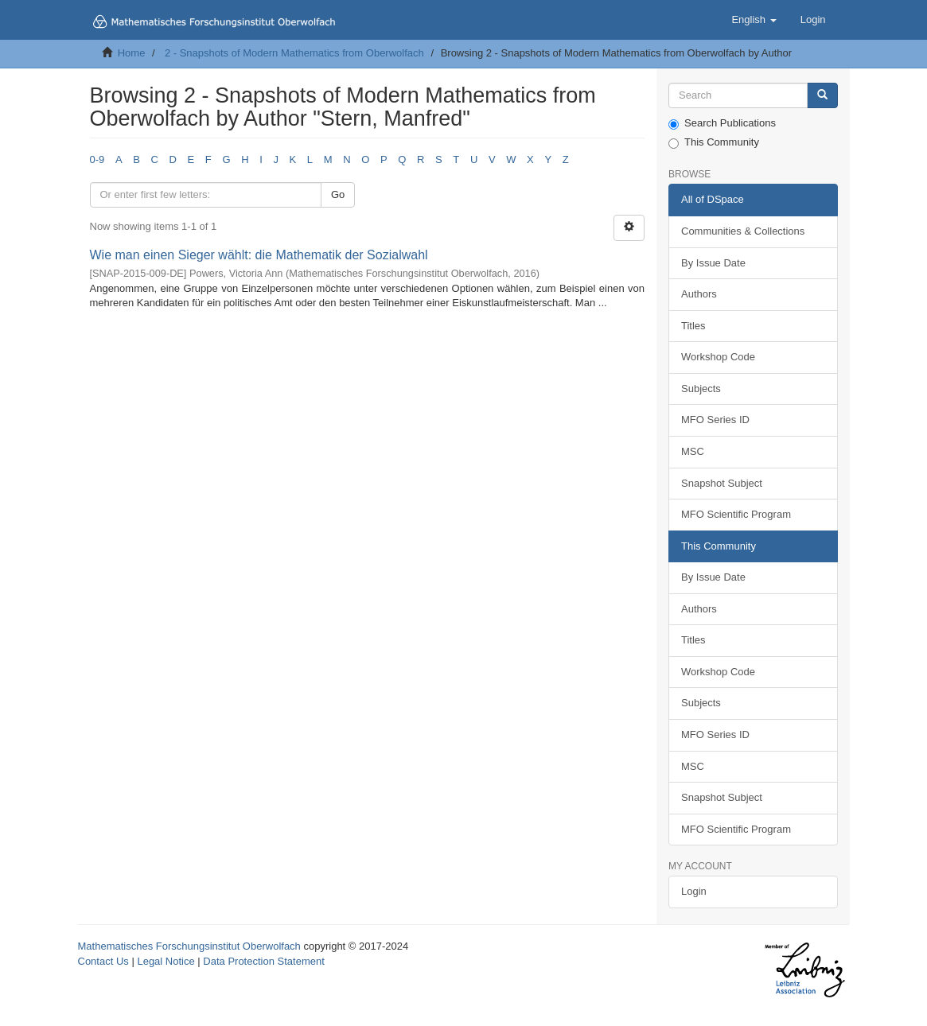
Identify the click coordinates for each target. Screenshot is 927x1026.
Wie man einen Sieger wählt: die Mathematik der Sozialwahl (259, 255)
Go (338, 194)
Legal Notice (165, 961)
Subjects (701, 388)
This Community (713, 142)
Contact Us (103, 961)
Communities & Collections (742, 231)
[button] (753, 20)
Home (132, 53)
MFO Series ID (715, 420)
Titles (693, 326)
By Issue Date (713, 263)
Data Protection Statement (263, 961)
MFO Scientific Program (736, 514)
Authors (699, 294)
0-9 (97, 159)
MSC (692, 451)
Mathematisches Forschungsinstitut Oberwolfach (189, 946)
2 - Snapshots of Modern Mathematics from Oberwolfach (294, 53)
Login (694, 891)
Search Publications (722, 123)
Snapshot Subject (721, 483)
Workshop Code (718, 357)
